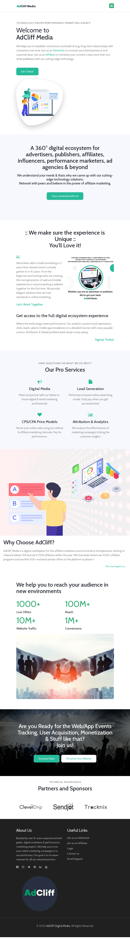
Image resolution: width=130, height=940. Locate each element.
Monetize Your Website (78, 759)
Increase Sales (46, 759)
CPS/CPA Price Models (39, 422)
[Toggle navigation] (111, 5)
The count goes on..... (116, 566)
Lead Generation (90, 389)
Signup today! (104, 340)
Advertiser (59, 50)
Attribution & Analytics (90, 422)
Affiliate (50, 54)
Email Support (75, 861)
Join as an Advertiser (78, 840)
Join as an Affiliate (77, 846)
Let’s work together (29, 304)
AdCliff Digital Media (58, 928)
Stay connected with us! (65, 196)
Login (70, 851)
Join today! (27, 71)
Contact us (73, 856)
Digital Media (39, 389)
